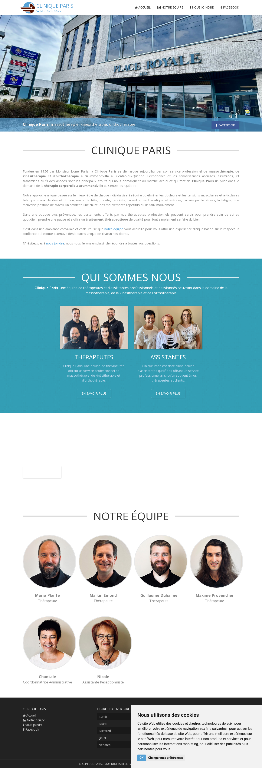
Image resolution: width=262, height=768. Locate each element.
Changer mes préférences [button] (165, 757)
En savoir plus (94, 393)
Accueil (143, 7)
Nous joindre (202, 7)
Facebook (229, 7)
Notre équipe (170, 7)
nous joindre (55, 243)
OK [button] (142, 757)
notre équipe (113, 229)
